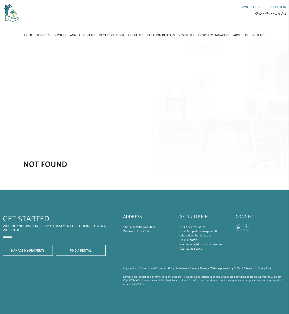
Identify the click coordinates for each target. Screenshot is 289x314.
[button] (239, 227)
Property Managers (213, 35)
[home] (12, 12)
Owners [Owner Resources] (59, 35)
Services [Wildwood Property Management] (43, 35)
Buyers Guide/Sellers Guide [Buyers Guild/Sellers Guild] (121, 35)
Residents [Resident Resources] (186, 35)
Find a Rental (81, 250)
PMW (237, 268)
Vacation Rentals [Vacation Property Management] (161, 35)
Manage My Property (28, 250)
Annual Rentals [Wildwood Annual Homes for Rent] (82, 35)
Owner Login (249, 7)
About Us (240, 35)
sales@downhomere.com (195, 235)
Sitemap (248, 268)
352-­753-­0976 (270, 13)
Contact (258, 35)
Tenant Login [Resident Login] (275, 7)
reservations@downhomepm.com (200, 244)
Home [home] (28, 35)
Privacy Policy (265, 268)
